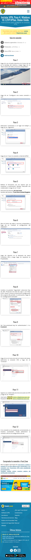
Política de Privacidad (7, 520)
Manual (17, 523)
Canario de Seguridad (7, 523)
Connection (11, 473)
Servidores (4, 515)
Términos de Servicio (7, 518)
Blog (16, 518)
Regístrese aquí (22, 33)
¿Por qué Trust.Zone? (21, 510)
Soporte (17, 515)
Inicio (3, 510)
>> (22, 3)
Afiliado (3, 525)
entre (26, 31)
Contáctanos (18, 513)
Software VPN (5, 513)
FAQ (16, 520)
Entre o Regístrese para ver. (21, 397)
